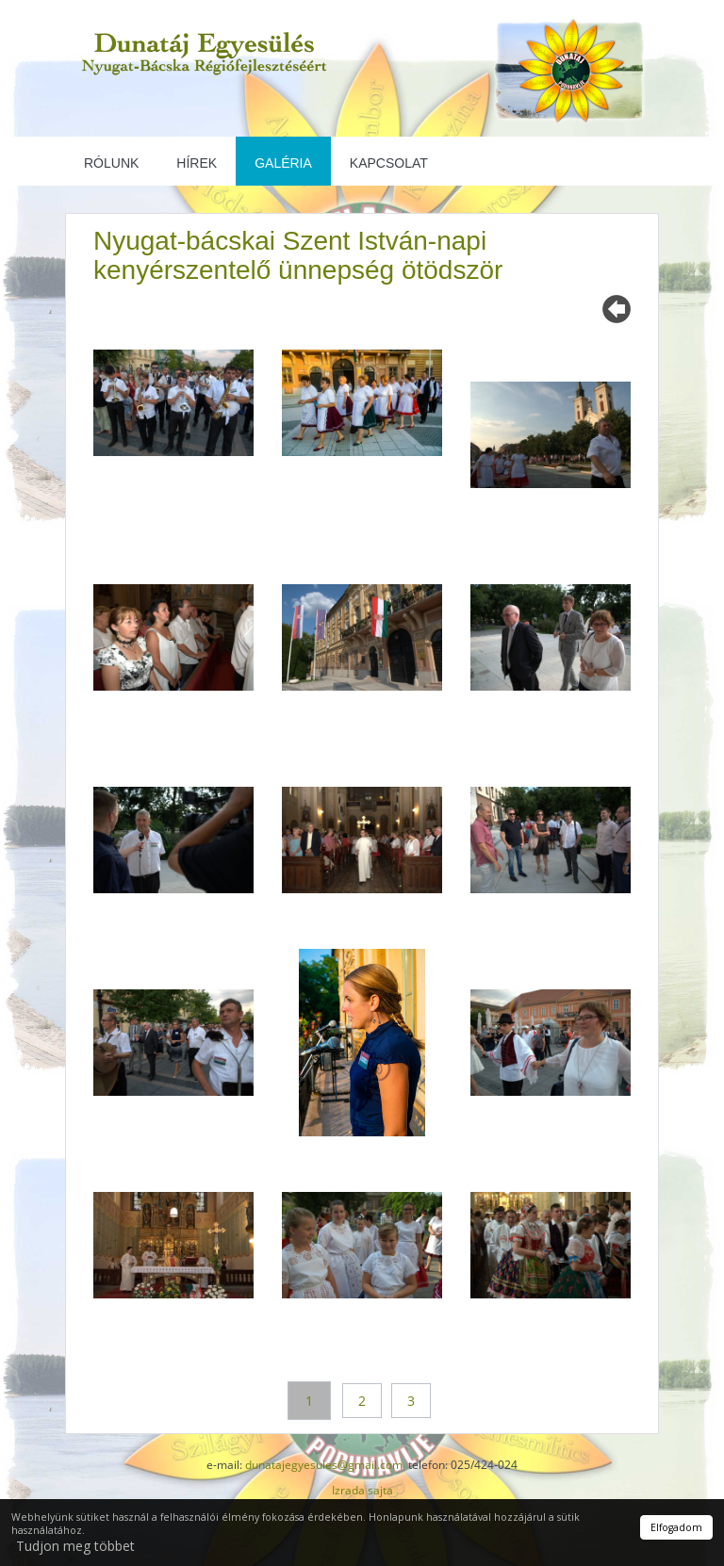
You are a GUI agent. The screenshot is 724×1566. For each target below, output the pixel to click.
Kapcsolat (389, 163)
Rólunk (111, 163)
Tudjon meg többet (75, 1546)
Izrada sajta (362, 1490)
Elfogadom (676, 1527)
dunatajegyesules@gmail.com (324, 1465)
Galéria (283, 163)
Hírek (196, 163)
